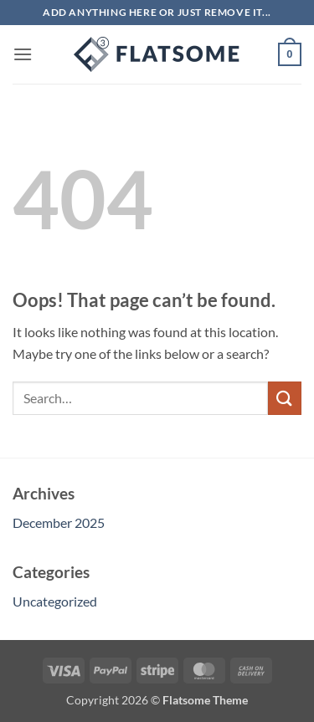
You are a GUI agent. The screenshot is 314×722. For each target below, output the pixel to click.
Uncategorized (55, 601)
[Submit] (284, 397)
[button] (23, 53)
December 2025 (59, 522)
